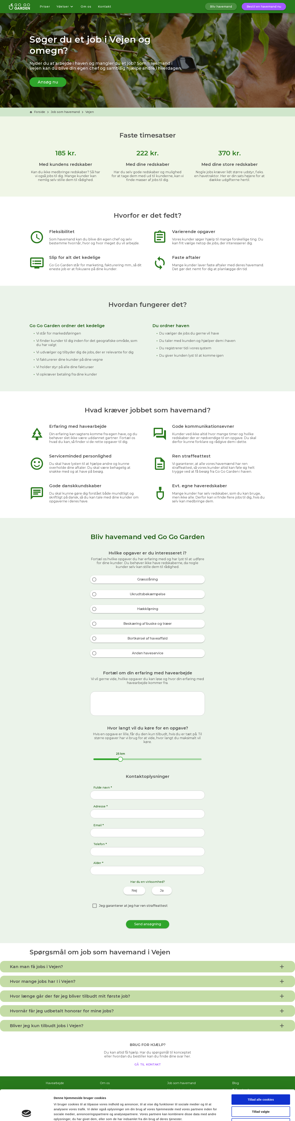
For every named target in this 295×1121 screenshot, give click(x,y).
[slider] (120, 759)
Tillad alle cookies (261, 1071)
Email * (98, 825)
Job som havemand (65, 112)
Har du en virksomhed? (147, 881)
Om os (86, 6)
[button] (147, 966)
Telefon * (100, 844)
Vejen (89, 112)
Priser (45, 6)
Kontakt (104, 6)
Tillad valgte (261, 1083)
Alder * (98, 863)
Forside (37, 112)
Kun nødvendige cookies (261, 1095)
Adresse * (100, 806)
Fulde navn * (102, 787)
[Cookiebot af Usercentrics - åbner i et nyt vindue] (26, 1113)
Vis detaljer (213, 1113)
